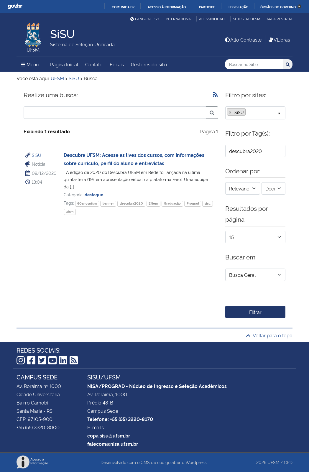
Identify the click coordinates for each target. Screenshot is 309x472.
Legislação (238, 6)
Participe (207, 6)
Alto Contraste (243, 39)
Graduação (172, 203)
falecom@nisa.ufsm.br (112, 443)
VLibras (279, 39)
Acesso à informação (167, 6)
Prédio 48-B (100, 402)
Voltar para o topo (269, 335)
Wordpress (196, 462)
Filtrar (255, 312)
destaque (94, 194)
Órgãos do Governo (278, 6)
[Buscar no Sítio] (254, 64)
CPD (288, 462)
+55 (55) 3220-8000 (38, 427)
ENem (153, 203)
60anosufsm (87, 203)
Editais (117, 64)
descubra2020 (131, 203)
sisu (208, 203)
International (179, 18)
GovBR (15, 6)
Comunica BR (123, 6)
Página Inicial (64, 64)
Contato (94, 64)
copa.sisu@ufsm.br (108, 435)
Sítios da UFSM (246, 18)
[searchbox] (249, 112)
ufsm (69, 211)
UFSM (273, 462)
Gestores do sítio (149, 64)
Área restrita (279, 18)
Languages (143, 18)
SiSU (36, 155)
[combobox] (255, 112)
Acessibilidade (213, 18)
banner (108, 203)
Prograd (193, 203)
